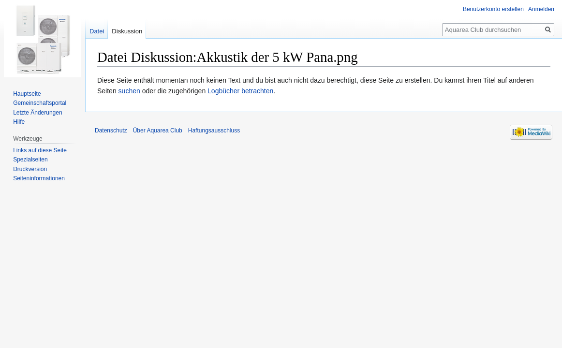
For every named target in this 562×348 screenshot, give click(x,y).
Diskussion (127, 31)
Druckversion (30, 169)
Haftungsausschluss (214, 130)
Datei (96, 31)
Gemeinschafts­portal (39, 103)
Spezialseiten (30, 159)
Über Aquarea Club (157, 130)
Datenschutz (111, 130)
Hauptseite (27, 93)
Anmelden (541, 9)
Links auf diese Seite (40, 150)
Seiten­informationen (39, 178)
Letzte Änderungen (37, 112)
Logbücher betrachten (240, 91)
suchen (129, 91)
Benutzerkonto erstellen (493, 9)
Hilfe (19, 121)
